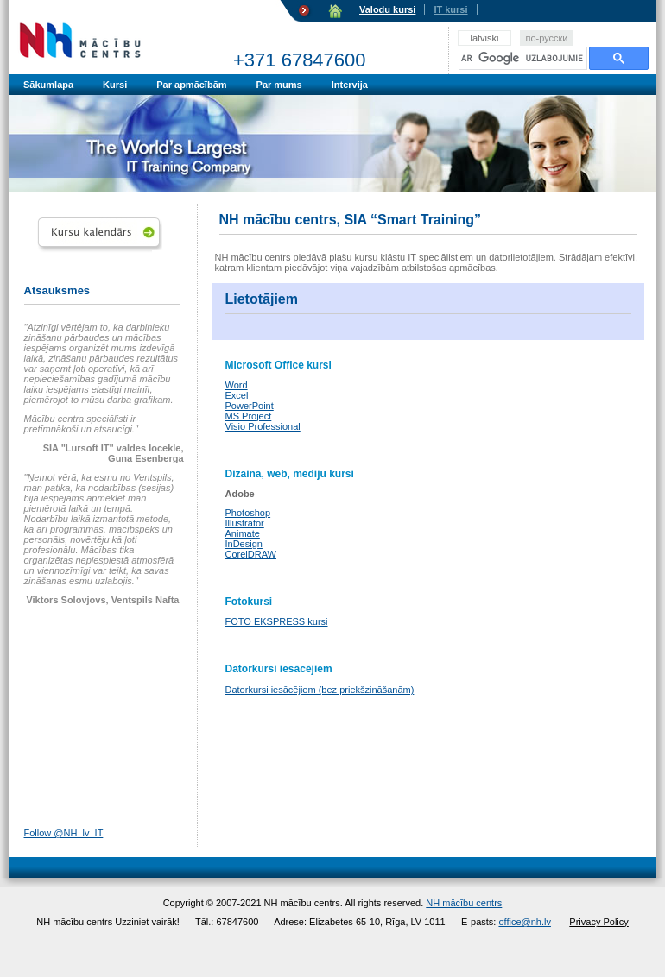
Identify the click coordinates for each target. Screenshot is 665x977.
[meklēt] (523, 58)
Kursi (115, 84)
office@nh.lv (524, 922)
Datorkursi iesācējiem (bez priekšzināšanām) (320, 689)
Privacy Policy (598, 922)
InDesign (244, 544)
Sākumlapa (48, 84)
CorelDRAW (251, 554)
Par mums (279, 84)
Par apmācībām (191, 84)
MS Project (248, 416)
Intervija (350, 84)
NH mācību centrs (464, 903)
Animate (242, 533)
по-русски (546, 38)
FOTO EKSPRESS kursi (276, 621)
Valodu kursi (387, 9)
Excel (237, 395)
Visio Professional (263, 426)
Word (236, 385)
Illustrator (244, 523)
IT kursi (450, 9)
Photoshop (248, 512)
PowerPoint (249, 405)
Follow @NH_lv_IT (64, 833)
